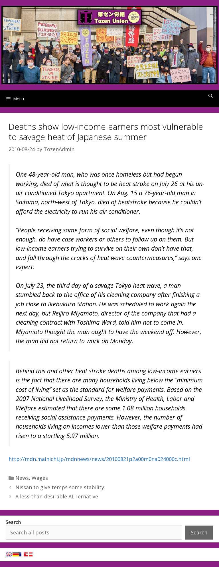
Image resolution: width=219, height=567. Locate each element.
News (22, 477)
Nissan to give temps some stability (59, 487)
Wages (40, 477)
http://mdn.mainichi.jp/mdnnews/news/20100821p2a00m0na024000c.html (99, 459)
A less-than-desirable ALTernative (56, 496)
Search (13, 522)
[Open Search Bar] (210, 95)
